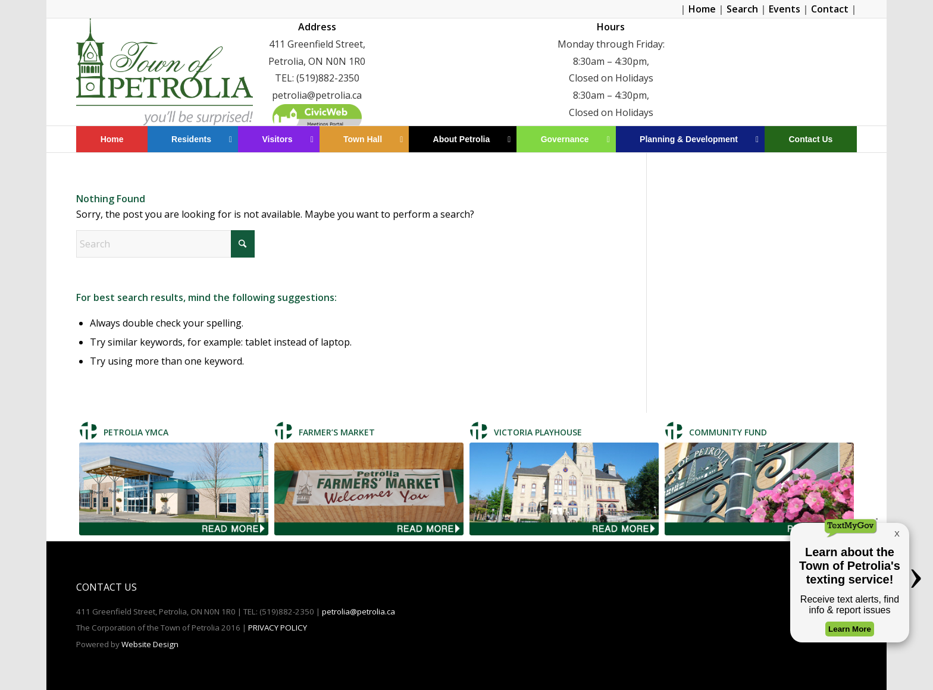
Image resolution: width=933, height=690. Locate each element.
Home (702, 8)
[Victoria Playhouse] (564, 489)
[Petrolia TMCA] (173, 489)
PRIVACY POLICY (277, 627)
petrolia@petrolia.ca (358, 611)
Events (784, 8)
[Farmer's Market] (369, 489)
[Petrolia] (164, 72)
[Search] (165, 244)
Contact (830, 8)
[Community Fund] (759, 489)
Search (742, 8)
